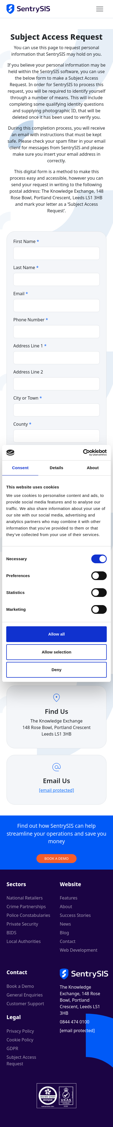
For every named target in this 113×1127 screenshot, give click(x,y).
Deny (57, 669)
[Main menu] (99, 9)
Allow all (56, 634)
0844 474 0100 (74, 1022)
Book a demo (56, 858)
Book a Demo (20, 986)
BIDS (11, 933)
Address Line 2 (28, 372)
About (66, 907)
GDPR (12, 1048)
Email (20, 294)
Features (68, 898)
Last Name (26, 267)
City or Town (27, 398)
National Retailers (25, 898)
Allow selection (56, 652)
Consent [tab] (20, 467)
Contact (68, 941)
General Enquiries (25, 995)
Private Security (22, 924)
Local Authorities (24, 941)
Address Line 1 (29, 346)
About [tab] (93, 467)
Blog (64, 933)
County (22, 424)
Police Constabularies (28, 915)
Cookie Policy (20, 1040)
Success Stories (75, 915)
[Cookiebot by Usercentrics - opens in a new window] (83, 452)
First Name (26, 241)
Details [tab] (56, 467)
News (65, 924)
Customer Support (25, 1004)
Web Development (78, 950)
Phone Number (30, 320)
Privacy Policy (20, 1031)
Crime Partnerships (26, 907)
